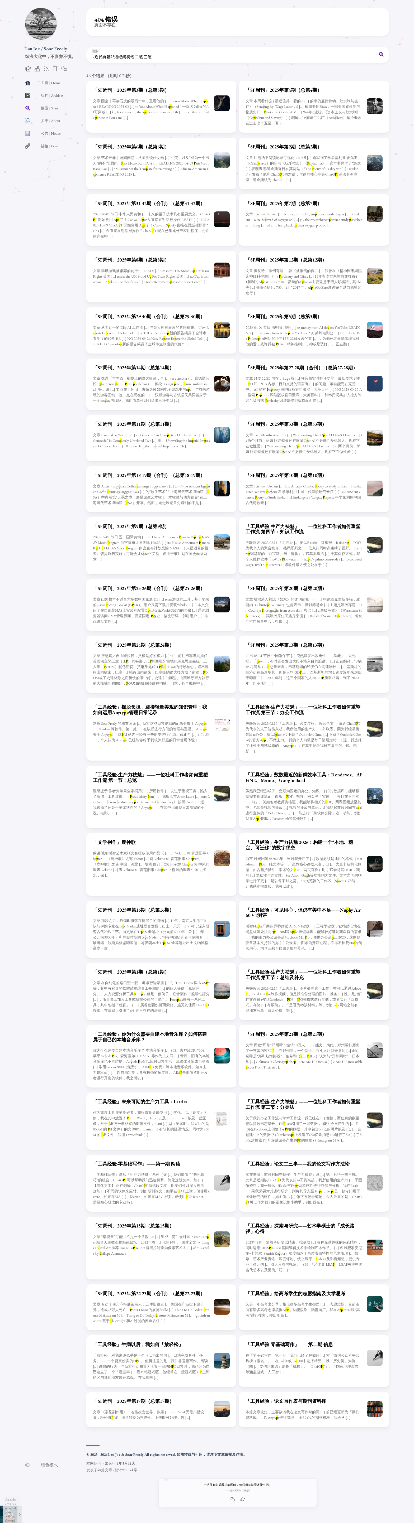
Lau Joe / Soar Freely (46, 49)
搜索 (95, 51)
